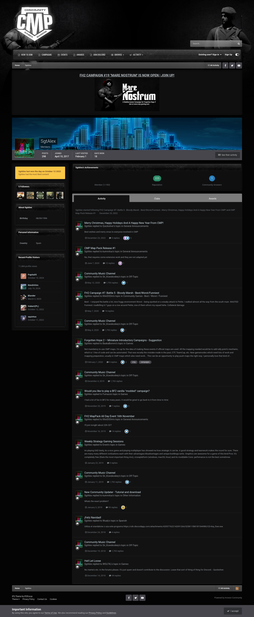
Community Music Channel (99, 273)
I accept (232, 611)
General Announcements (136, 226)
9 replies (112, 362)
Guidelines (111, 613)
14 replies (108, 311)
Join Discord (97, 54)
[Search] (203, 43)
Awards (78, 54)
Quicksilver (108, 226)
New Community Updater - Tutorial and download (112, 492)
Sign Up (228, 54)
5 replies (114, 238)
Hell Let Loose (92, 560)
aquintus (32, 316)
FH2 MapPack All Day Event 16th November (109, 416)
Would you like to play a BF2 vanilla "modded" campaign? (117, 391)
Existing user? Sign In (210, 54)
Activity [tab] (101, 198)
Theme (16, 599)
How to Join (25, 54)
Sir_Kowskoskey (111, 276)
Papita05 (32, 274)
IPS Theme (16, 596)
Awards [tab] (212, 198)
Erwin (105, 444)
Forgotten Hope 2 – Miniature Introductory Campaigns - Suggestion (123, 340)
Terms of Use (50, 613)
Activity (136, 54)
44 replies (115, 575)
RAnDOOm (33, 285)
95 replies (111, 507)
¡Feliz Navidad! (92, 517)
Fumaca (107, 394)
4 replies (114, 532)
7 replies (114, 406)
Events (62, 54)
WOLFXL (107, 564)
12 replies (109, 263)
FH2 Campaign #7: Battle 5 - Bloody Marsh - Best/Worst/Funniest (130, 210)
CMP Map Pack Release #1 (99, 248)
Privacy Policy (29, 599)
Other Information (132, 495)
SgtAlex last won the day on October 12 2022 (39, 171)
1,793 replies (111, 283)
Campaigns (45, 54)
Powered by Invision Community (228, 598)
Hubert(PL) (33, 306)
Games (129, 343)
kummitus (108, 251)
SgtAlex (79, 210)
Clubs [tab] (157, 198)
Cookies (53, 599)
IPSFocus (28, 596)
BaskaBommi (109, 343)
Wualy (106, 520)
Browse (117, 54)
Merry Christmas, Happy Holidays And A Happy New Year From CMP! (194, 210)
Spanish (123, 520)
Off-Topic (133, 276)
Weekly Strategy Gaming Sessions (103, 441)
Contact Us (42, 599)
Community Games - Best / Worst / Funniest (145, 296)
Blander (31, 295)
